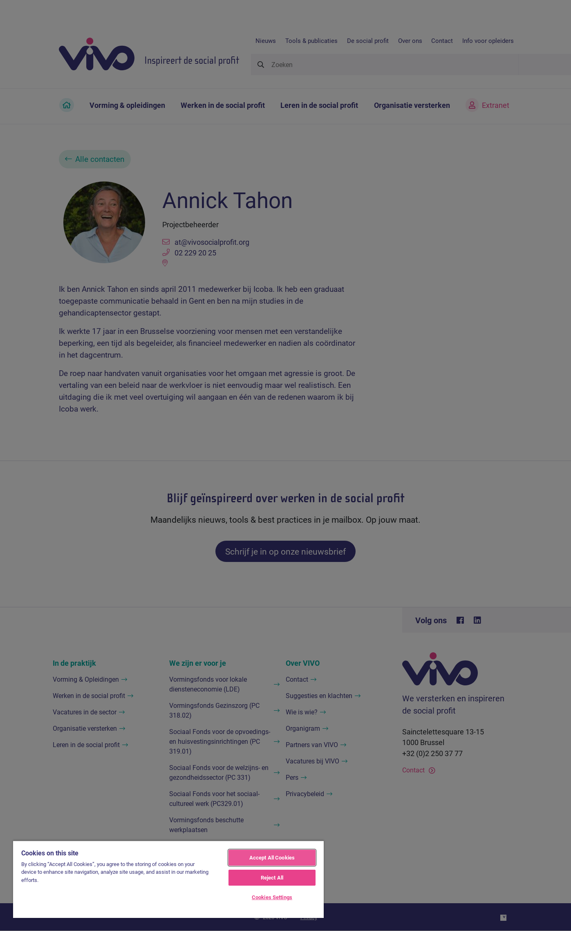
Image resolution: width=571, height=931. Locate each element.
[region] (168, 879)
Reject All (272, 877)
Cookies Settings (272, 897)
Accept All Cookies (272, 857)
